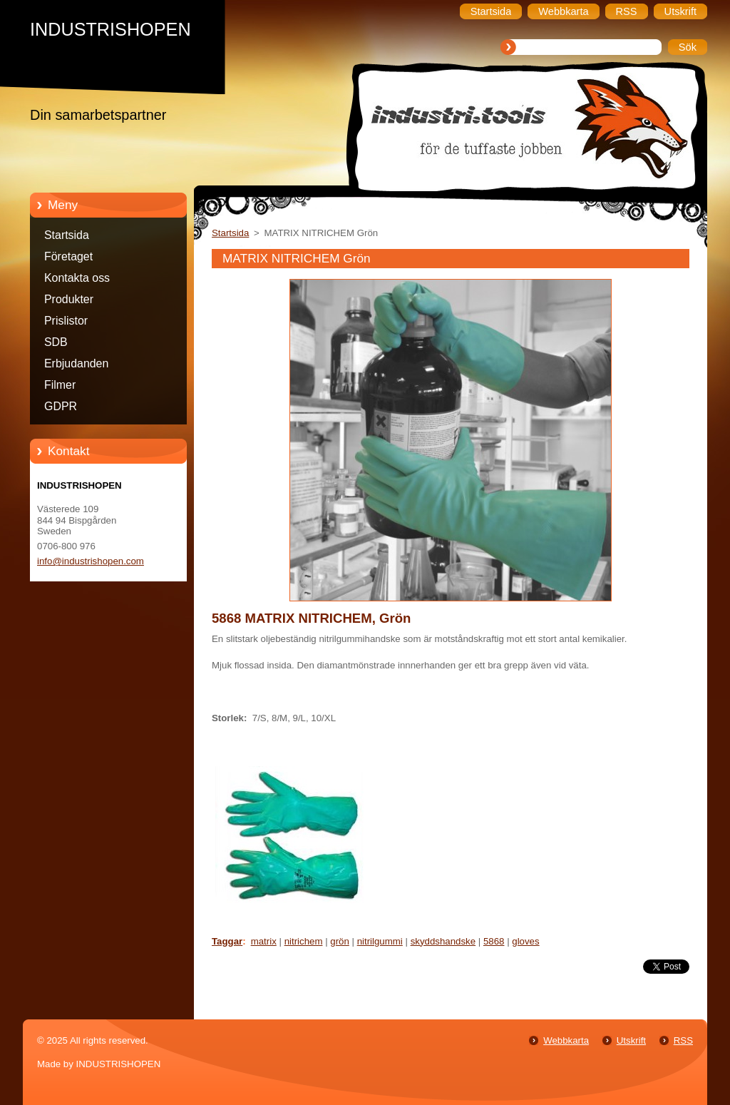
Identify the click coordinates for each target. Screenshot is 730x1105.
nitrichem (303, 941)
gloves (525, 941)
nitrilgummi (380, 941)
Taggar (227, 941)
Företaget (68, 256)
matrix (264, 941)
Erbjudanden (76, 363)
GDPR (60, 406)
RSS (683, 1040)
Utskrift (631, 1040)
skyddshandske (443, 941)
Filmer (60, 385)
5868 (494, 941)
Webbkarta (566, 1040)
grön (339, 941)
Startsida (66, 235)
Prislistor (66, 321)
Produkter (68, 299)
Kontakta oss (77, 278)
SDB (56, 342)
